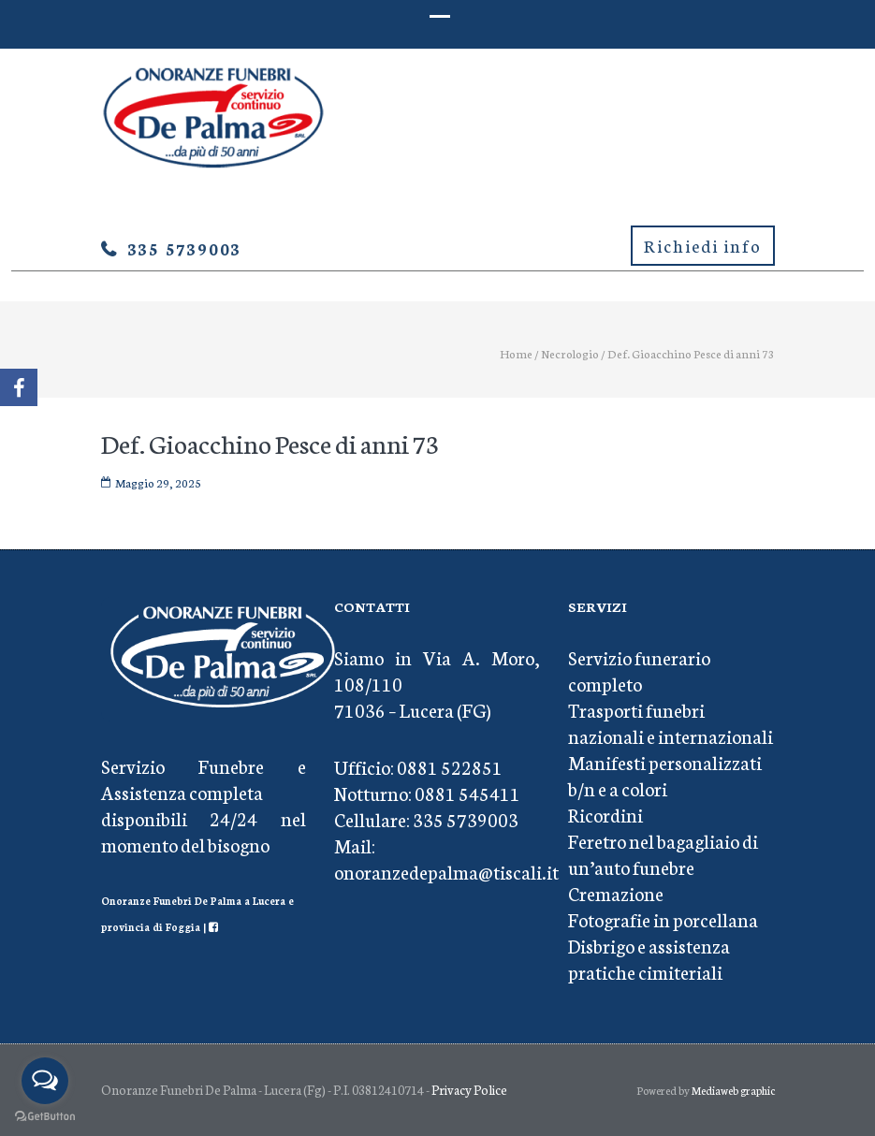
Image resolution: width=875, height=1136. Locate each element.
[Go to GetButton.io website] (45, 1117)
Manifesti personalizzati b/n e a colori (665, 775)
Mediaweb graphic (733, 1090)
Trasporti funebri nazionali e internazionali (670, 722)
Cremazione (616, 893)
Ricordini (605, 814)
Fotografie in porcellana (663, 919)
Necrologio (570, 353)
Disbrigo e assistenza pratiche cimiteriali (649, 958)
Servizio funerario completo (639, 670)
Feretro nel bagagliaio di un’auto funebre (663, 853)
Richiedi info (703, 245)
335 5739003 (184, 248)
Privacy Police (469, 1090)
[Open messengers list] (45, 1080)
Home (516, 353)
